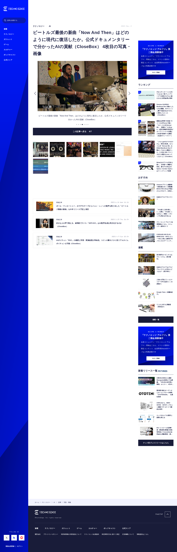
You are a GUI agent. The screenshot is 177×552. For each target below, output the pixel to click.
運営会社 (38, 534)
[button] (35, 93)
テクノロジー (9, 34)
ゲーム (6, 44)
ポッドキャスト (10, 55)
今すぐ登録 (155, 72)
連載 (5, 29)
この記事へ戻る (82, 131)
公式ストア (8, 60)
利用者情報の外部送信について (71, 534)
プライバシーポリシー (50, 534)
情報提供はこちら (143, 534)
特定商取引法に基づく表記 (110, 534)
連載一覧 (155, 320)
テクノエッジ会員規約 (91, 534)
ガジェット (8, 39)
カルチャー (8, 50)
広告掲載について (128, 534)
